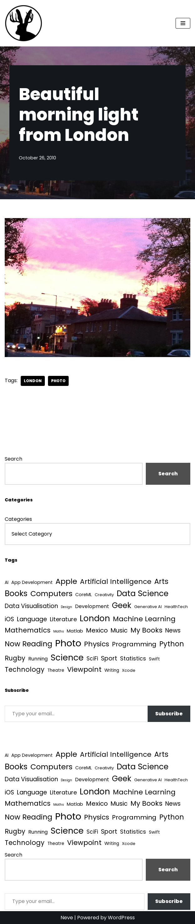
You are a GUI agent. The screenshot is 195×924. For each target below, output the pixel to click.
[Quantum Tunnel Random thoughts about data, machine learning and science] (23, 23)
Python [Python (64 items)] (171, 644)
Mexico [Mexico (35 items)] (97, 630)
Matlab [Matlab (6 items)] (75, 631)
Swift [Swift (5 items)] (154, 659)
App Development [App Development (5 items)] (32, 582)
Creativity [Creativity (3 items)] (104, 595)
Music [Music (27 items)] (119, 630)
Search (13, 458)
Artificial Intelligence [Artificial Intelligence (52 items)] (115, 581)
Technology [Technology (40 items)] (25, 669)
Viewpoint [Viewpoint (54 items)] (84, 669)
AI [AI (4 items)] (6, 582)
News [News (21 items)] (173, 630)
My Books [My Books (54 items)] (146, 630)
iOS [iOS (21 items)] (9, 619)
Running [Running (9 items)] (38, 658)
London (33, 380)
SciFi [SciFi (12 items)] (92, 658)
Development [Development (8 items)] (92, 606)
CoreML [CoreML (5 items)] (83, 594)
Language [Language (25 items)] (32, 619)
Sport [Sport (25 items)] (109, 658)
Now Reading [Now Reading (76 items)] (28, 644)
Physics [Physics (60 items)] (96, 644)
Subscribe (169, 713)
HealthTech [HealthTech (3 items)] (176, 607)
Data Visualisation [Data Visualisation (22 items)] (31, 606)
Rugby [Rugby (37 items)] (15, 658)
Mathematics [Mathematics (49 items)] (27, 630)
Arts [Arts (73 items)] (161, 581)
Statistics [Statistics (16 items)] (133, 658)
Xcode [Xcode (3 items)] (128, 670)
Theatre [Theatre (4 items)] (55, 670)
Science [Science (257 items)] (67, 657)
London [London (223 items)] (95, 618)
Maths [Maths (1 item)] (58, 631)
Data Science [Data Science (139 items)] (142, 593)
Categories (18, 519)
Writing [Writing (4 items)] (111, 670)
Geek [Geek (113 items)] (121, 605)
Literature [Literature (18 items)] (63, 619)
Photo (58, 380)
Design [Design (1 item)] (66, 607)
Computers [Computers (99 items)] (51, 593)
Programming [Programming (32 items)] (134, 644)
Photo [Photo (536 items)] (68, 643)
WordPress (121, 917)
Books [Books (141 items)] (16, 593)
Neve (67, 917)
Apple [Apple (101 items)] (66, 581)
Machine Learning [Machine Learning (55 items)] (144, 619)
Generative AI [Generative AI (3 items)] (148, 607)
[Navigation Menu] (183, 23)
